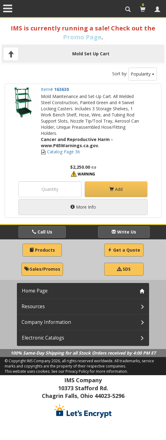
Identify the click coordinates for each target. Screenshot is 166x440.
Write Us (124, 232)
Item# (55, 89)
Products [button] (42, 250)
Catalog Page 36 (60, 152)
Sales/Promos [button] (42, 269)
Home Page (35, 291)
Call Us (42, 232)
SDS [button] (124, 269)
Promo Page (82, 37)
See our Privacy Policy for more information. (89, 371)
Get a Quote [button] (124, 250)
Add (116, 189)
